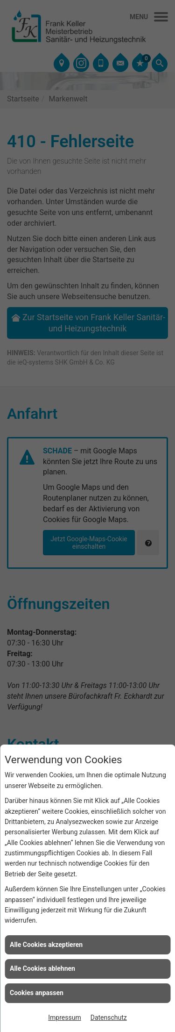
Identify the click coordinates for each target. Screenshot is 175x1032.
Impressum (64, 1017)
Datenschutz (109, 1017)
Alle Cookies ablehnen (42, 968)
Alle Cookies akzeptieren (46, 944)
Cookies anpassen (36, 992)
